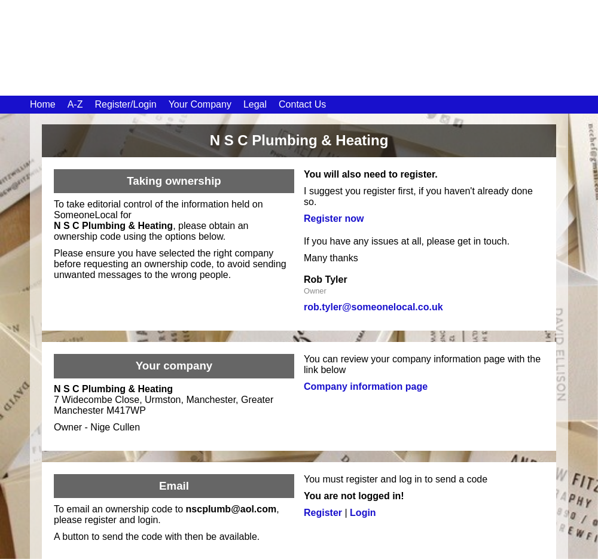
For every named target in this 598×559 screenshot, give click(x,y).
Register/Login (125, 104)
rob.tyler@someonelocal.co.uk (373, 307)
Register (323, 513)
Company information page (366, 386)
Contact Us (302, 104)
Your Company (200, 104)
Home (43, 104)
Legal (255, 104)
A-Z (75, 104)
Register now (334, 218)
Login (363, 513)
